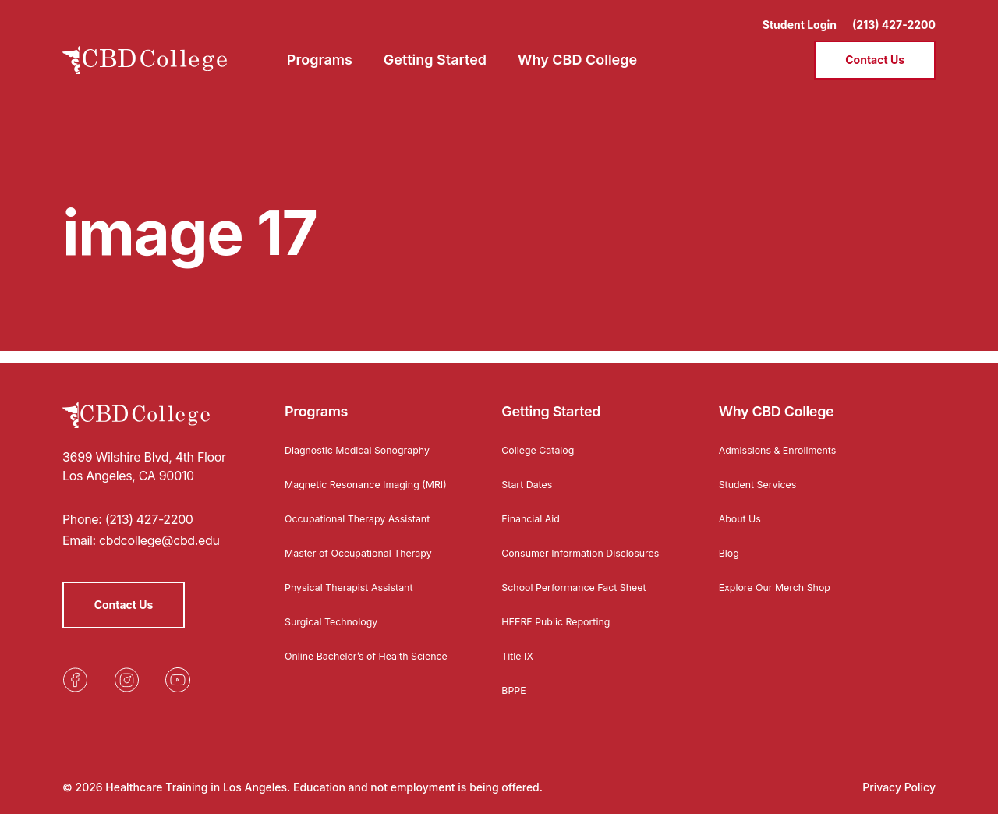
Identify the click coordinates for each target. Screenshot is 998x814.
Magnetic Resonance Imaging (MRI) (361, 476)
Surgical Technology (337, 621)
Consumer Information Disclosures (559, 545)
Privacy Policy (899, 787)
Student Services (763, 471)
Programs (316, 399)
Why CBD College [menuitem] (577, 51)
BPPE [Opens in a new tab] (515, 689)
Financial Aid (534, 505)
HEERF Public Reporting (562, 621)
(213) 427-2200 (894, 16)
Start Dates (529, 471)
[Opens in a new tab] (74, 667)
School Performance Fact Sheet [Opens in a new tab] (583, 586)
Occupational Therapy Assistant (367, 518)
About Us (742, 505)
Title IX (519, 655)
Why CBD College (776, 399)
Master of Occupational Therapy (368, 552)
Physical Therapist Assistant (357, 586)
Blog (730, 540)
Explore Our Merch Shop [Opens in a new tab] (782, 574)
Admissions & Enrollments (785, 437)
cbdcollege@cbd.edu (159, 528)
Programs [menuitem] (319, 51)
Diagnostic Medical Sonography (366, 437)
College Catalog (542, 437)
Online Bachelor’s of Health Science (354, 660)
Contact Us (874, 51)
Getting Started (550, 399)
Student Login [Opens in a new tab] (800, 16)
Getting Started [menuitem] (435, 51)
